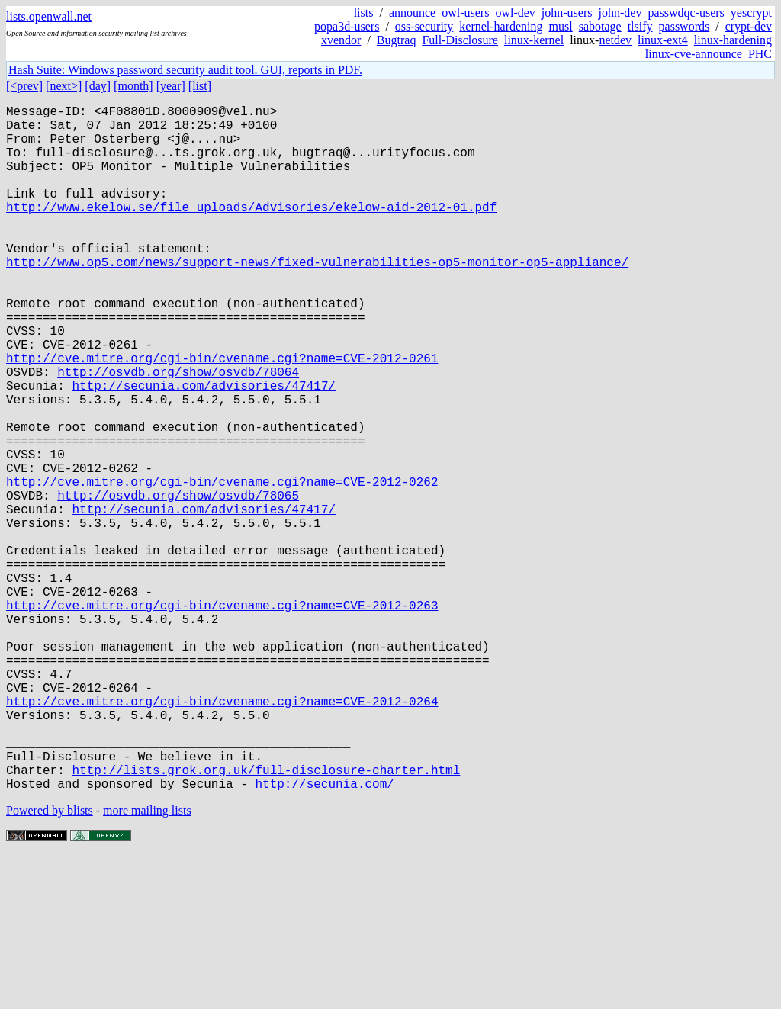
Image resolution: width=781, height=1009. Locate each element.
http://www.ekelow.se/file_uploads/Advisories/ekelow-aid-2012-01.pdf (251, 231)
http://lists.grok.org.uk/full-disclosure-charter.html (266, 919)
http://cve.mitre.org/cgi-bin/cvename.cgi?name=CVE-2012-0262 (222, 566)
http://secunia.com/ (324, 935)
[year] (170, 85)
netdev (615, 40)
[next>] (64, 85)
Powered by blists (49, 962)
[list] (199, 85)
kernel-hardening (500, 26)
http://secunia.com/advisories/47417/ (204, 449)
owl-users (465, 12)
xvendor (341, 40)
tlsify (640, 26)
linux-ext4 (663, 40)
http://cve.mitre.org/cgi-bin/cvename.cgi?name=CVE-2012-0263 (222, 717)
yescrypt (751, 12)
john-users (567, 12)
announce (412, 12)
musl (561, 26)
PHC (760, 53)
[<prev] (24, 85)
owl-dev (515, 12)
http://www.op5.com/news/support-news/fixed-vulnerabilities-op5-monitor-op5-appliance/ (317, 298)
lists (364, 12)
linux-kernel (534, 40)
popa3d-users (346, 26)
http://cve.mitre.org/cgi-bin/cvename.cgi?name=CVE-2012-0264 (222, 835)
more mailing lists (147, 962)
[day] (98, 85)
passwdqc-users (686, 12)
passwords (684, 26)
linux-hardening (733, 40)
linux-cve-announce (693, 53)
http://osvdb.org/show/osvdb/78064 (178, 432)
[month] (133, 85)
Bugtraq (396, 40)
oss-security (424, 26)
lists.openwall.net (49, 16)
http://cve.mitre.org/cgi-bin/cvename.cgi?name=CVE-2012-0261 (222, 415)
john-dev (620, 12)
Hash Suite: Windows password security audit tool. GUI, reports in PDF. (185, 69)
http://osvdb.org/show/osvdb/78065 (178, 583)
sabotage (600, 26)
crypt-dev (748, 26)
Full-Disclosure (460, 40)
